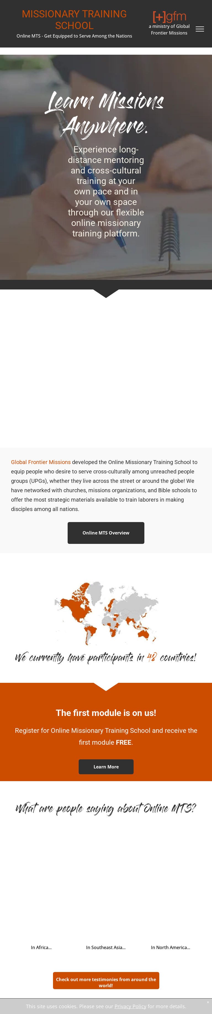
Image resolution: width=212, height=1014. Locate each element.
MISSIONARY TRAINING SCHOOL (74, 19)
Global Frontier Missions (41, 462)
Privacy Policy (130, 1006)
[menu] (200, 29)
